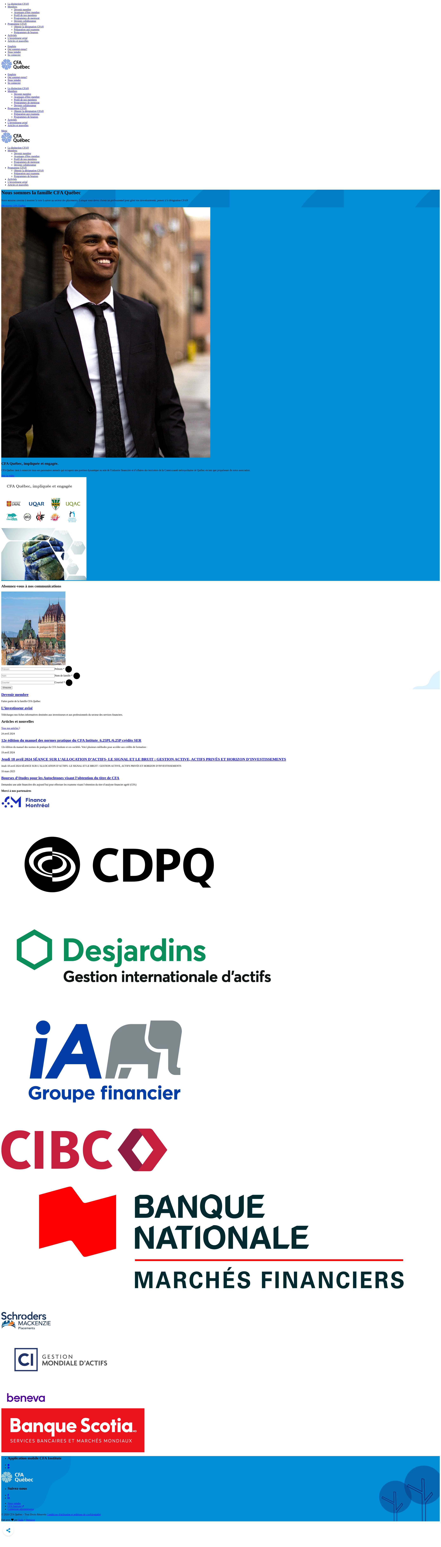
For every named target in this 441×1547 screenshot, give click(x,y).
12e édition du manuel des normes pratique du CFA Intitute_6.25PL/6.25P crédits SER (71, 740)
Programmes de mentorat (26, 18)
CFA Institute (16, 1506)
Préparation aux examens (26, 29)
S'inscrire (7, 687)
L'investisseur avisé (17, 38)
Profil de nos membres (25, 15)
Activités (12, 35)
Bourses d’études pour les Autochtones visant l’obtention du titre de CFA (60, 778)
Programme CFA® (17, 24)
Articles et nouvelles (18, 41)
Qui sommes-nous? (17, 49)
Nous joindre (14, 52)
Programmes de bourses (26, 32)
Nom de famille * (63, 675)
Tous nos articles (10, 728)
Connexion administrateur (21, 1509)
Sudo (20, 1519)
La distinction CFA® (18, 4)
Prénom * (59, 669)
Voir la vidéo (7, 475)
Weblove (30, 1519)
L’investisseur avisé (17, 708)
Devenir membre (22, 9)
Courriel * (60, 682)
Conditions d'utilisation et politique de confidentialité (74, 1514)
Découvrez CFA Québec (13, 205)
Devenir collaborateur (25, 21)
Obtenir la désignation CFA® (29, 26)
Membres (12, 6)
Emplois (12, 46)
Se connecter (14, 55)
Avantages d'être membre (27, 12)
